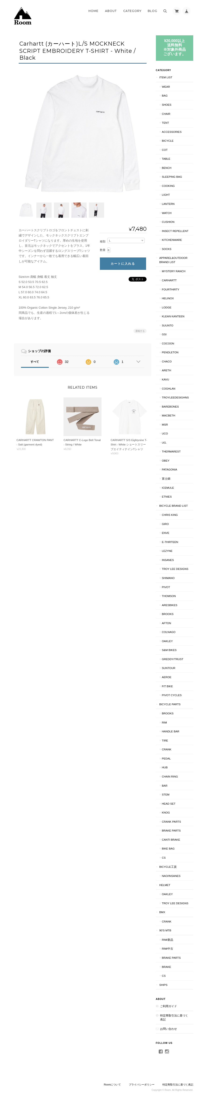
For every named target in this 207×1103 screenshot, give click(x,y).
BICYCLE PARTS (170, 704)
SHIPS (163, 984)
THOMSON (169, 595)
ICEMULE (168, 487)
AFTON (166, 623)
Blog (152, 11)
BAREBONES (170, 406)
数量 (102, 248)
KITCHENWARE (172, 239)
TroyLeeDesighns (175, 397)
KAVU (165, 379)
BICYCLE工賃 (168, 866)
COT (165, 149)
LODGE (167, 307)
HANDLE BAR (170, 731)
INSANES (168, 559)
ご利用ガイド (168, 1006)
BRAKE (166, 966)
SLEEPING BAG (172, 176)
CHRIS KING (170, 514)
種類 (102, 240)
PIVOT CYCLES (172, 695)
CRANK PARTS (171, 821)
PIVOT (166, 587)
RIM (164, 722)
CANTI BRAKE (171, 839)
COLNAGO (168, 631)
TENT (165, 122)
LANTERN (168, 203)
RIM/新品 (167, 939)
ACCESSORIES (172, 131)
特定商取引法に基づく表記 (174, 1017)
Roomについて (112, 1084)
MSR (165, 424)
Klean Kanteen (173, 316)
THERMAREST (171, 451)
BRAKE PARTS (171, 830)
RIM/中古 (167, 948)
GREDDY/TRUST (172, 659)
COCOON (168, 343)
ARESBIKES (169, 605)
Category (132, 11)
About (111, 11)
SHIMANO (168, 577)
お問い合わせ (168, 1028)
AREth (166, 370)
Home (93, 11)
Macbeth (168, 415)
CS (164, 857)
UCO (165, 433)
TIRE (165, 740)
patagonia (169, 469)
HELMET (164, 884)
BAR (165, 785)
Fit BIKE (167, 686)
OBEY (165, 460)
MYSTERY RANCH (174, 271)
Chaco (167, 361)
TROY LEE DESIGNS (175, 903)
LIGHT (166, 194)
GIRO (165, 523)
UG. (164, 442)
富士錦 (166, 478)
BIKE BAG (168, 848)
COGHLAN (168, 388)
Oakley (167, 641)
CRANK (167, 749)
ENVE (165, 532)
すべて (35, 360)
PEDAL (166, 758)
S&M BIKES (169, 649)
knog (166, 812)
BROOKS (168, 613)
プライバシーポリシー (141, 1084)
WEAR (166, 86)
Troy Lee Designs (175, 568)
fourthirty (170, 289)
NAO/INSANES (171, 875)
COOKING (168, 185)
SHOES (167, 104)
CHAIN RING (170, 776)
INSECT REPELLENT (175, 230)
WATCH (167, 212)
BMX (162, 912)
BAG (165, 95)
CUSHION (168, 221)
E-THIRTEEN (170, 541)
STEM (165, 794)
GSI (164, 334)
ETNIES (167, 496)
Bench (167, 167)
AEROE (167, 677)
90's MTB (165, 930)
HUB (165, 767)
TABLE (166, 158)
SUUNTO (167, 325)
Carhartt (169, 280)
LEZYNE (167, 550)
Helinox (168, 298)
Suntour (168, 667)
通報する (140, 329)
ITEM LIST (165, 77)
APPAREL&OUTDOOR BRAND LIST (173, 260)
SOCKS (167, 248)
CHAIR (166, 113)
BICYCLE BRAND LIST (173, 505)
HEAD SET (168, 803)
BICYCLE (168, 140)
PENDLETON (170, 352)
